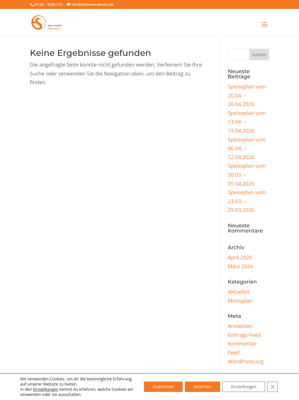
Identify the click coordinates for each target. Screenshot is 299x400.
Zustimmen (163, 386)
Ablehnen (202, 386)
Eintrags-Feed (244, 334)
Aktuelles (239, 291)
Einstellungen (45, 389)
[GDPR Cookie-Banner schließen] (272, 387)
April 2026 (240, 257)
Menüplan (240, 300)
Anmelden (240, 325)
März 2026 (240, 266)
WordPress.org (246, 361)
